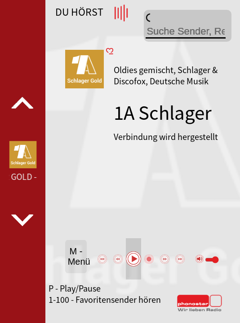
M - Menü (77, 256)
